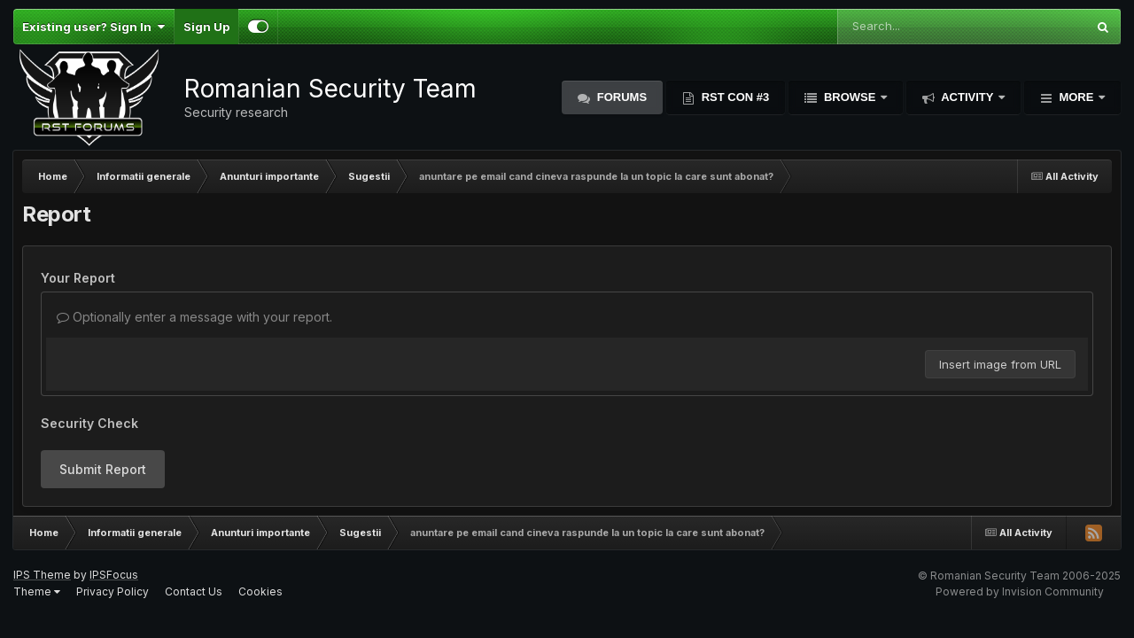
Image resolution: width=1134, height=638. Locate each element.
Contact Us (193, 591)
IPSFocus (113, 574)
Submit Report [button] (102, 469)
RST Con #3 (733, 97)
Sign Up (206, 26)
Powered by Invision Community (1020, 591)
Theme (36, 591)
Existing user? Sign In (93, 26)
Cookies (260, 591)
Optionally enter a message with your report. (194, 316)
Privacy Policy (112, 591)
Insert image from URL (1000, 364)
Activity (967, 97)
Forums (620, 97)
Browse (849, 97)
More (1076, 97)
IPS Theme (42, 574)
